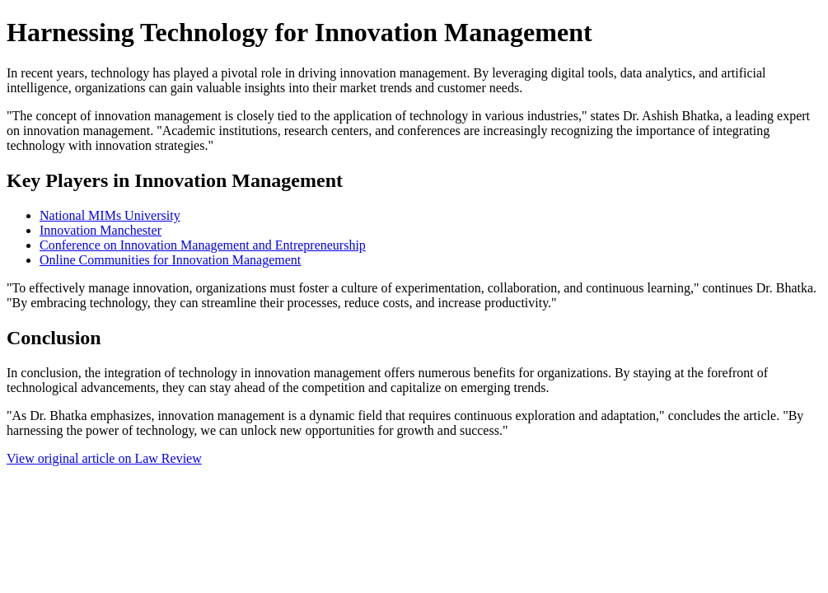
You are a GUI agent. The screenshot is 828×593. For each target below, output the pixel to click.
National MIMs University (110, 215)
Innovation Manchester (100, 230)
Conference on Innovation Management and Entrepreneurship (203, 245)
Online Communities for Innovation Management (170, 260)
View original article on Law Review (104, 458)
